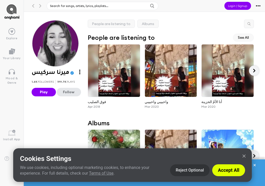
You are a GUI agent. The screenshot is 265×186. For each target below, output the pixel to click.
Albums (148, 23)
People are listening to (111, 23)
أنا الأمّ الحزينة (211, 101)
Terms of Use (101, 173)
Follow (69, 92)
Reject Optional (190, 170)
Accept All (228, 170)
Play (44, 92)
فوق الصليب (97, 101)
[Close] (244, 156)
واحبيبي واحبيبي (156, 101)
